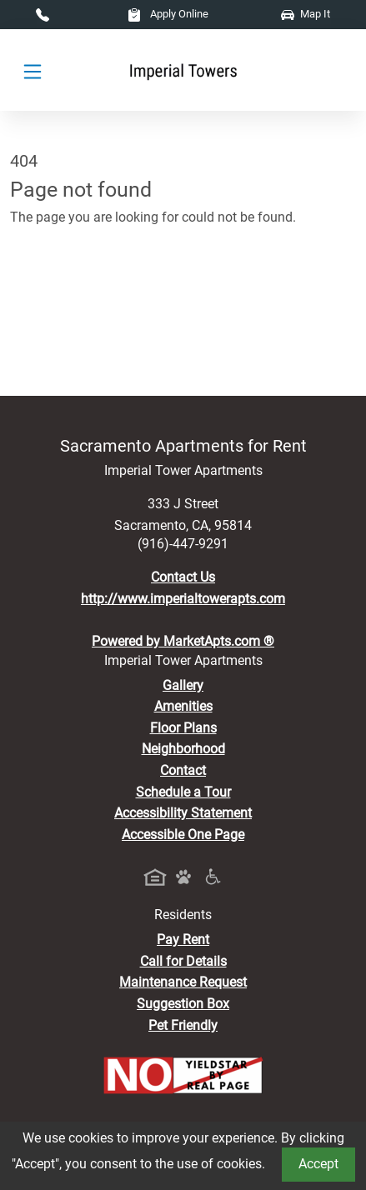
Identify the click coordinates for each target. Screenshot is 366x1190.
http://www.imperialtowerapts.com (183, 599)
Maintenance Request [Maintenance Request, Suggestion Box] (183, 982)
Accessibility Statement (183, 813)
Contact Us (183, 577)
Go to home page (60, 290)
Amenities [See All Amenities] (183, 706)
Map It (305, 14)
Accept (318, 1164)
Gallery (183, 685)
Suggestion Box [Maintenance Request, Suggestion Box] (183, 1004)
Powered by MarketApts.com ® (183, 641)
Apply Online (168, 14)
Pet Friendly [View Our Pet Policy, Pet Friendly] (183, 1025)
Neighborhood (183, 749)
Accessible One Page (183, 834)
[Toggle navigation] (32, 70)
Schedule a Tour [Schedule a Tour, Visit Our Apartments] (183, 792)
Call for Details (183, 961)
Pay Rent (183, 940)
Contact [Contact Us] (183, 770)
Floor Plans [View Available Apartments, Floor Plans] (183, 728)
